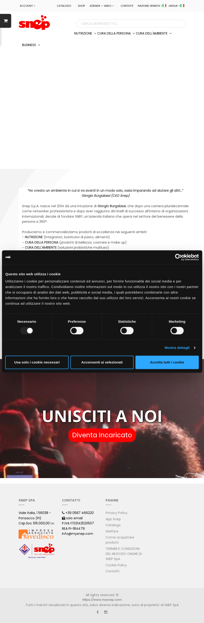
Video (109, 6)
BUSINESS (31, 45)
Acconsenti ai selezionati (102, 362)
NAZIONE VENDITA (152, 6)
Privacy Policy (116, 512)
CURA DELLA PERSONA (116, 33)
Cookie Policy (116, 565)
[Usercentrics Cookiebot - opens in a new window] (178, 257)
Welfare (112, 531)
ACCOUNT (27, 6)
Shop (81, 6)
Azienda (96, 6)
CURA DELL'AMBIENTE (154, 33)
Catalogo (64, 6)
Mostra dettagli (177, 348)
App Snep (113, 519)
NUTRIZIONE (85, 33)
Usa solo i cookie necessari (37, 362)
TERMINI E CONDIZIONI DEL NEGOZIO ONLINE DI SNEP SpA (124, 553)
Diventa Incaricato (102, 435)
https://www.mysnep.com (102, 600)
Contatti (127, 6)
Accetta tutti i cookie (167, 362)
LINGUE (176, 6)
